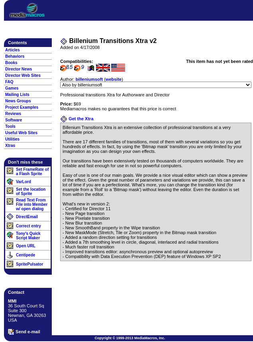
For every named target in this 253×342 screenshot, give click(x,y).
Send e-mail (24, 332)
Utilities (12, 139)
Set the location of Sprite (30, 191)
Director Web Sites (23, 75)
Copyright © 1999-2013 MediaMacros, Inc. (129, 338)
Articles (12, 50)
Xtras (10, 145)
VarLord (23, 182)
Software (13, 120)
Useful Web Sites (21, 133)
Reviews (13, 113)
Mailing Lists (17, 94)
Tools (10, 126)
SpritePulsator (29, 264)
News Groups (18, 101)
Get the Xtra (76, 118)
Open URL (25, 246)
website (114, 79)
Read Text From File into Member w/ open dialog (31, 204)
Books (11, 63)
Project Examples (21, 107)
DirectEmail (27, 217)
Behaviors (14, 56)
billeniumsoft (89, 79)
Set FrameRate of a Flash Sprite (32, 171)
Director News (18, 69)
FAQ (9, 82)
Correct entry (28, 226)
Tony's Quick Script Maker (28, 235)
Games (11, 88)
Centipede (25, 255)
